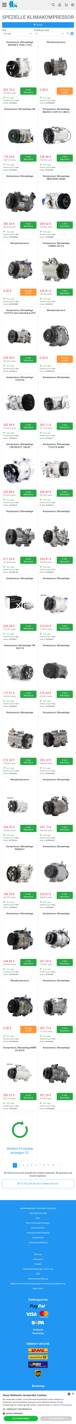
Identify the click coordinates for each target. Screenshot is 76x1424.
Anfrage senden (64, 91)
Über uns (38, 1254)
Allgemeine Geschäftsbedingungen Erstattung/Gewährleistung (38, 1283)
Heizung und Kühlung (38, 1242)
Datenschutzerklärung (38, 1279)
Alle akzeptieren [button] (21, 1418)
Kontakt (38, 1264)
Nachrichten (38, 1288)
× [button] (73, 1394)
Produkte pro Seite (41, 30)
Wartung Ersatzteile (38, 1213)
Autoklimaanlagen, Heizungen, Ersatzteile (38, 1208)
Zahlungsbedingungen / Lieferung (38, 1269)
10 (53, 1165)
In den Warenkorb (28, 91)
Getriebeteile (38, 1237)
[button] (4, 1409)
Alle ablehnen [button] (56, 1418)
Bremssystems (38, 1228)
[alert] (38, 1407)
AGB (38, 1274)
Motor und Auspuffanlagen (38, 1223)
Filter (4, 30)
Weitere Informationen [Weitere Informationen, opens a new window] (63, 1405)
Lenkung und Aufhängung (38, 1233)
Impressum (38, 1259)
